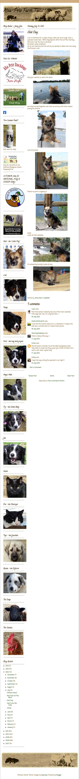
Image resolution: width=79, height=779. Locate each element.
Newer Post (33, 376)
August (9, 687)
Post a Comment (35, 367)
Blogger (58, 775)
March (9, 721)
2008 (8, 740)
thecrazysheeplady (38, 333)
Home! (9, 708)
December (11, 675)
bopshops (44, 775)
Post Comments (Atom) (56, 381)
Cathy (34, 357)
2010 (7, 734)
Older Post (70, 376)
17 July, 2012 (36, 339)
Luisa (33, 309)
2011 (7, 731)
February (10, 724)
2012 (7, 672)
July (9, 690)
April (9, 718)
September (11, 684)
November (11, 678)
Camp (34, 343)
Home (52, 376)
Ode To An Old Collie (12, 704)
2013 (7, 669)
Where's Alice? (12, 693)
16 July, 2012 (36, 317)
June (9, 712)
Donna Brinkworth (38, 321)
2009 (8, 737)
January (10, 727)
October (10, 681)
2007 (7, 744)
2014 (7, 666)
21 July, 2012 (36, 363)
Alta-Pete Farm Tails (23, 11)
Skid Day (10, 700)
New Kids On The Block (13, 697)
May (9, 715)
